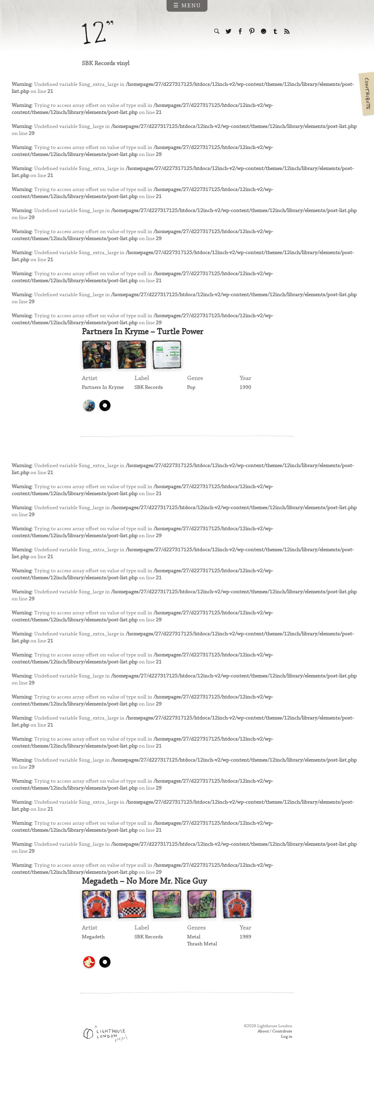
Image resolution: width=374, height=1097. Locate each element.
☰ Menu (187, 5)
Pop (191, 401)
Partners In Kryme (104, 401)
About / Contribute (274, 1065)
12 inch (98, 32)
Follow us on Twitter (228, 31)
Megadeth (93, 969)
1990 (245, 401)
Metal (194, 969)
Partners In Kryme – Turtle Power (146, 344)
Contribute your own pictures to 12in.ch (366, 93)
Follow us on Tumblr (275, 31)
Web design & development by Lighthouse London (108, 1068)
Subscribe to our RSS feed (287, 31)
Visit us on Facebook (240, 31)
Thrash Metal (202, 977)
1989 (245, 969)
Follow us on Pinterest (251, 31)
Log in (286, 1071)
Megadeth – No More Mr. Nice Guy (148, 913)
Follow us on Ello (263, 31)
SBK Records (149, 401)
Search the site (216, 31)
